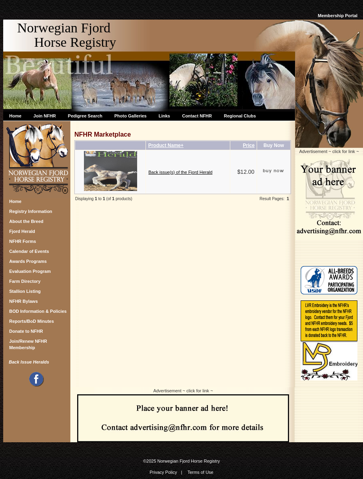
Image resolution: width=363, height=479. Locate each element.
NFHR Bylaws (23, 301)
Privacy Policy (163, 472)
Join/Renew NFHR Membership (28, 343)
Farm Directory (24, 281)
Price (249, 145)
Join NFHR (45, 115)
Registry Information (30, 211)
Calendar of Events (29, 251)
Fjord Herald (22, 231)
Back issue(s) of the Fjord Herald (180, 172)
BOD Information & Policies (38, 311)
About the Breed (26, 221)
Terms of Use (200, 472)
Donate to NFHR (26, 331)
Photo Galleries (130, 115)
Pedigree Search (85, 115)
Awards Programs (28, 261)
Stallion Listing (25, 291)
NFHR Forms (22, 241)
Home (15, 115)
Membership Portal (337, 15)
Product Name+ (165, 145)
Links (164, 115)
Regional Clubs (240, 115)
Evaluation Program (30, 271)
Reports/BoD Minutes (31, 321)
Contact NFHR (197, 115)
